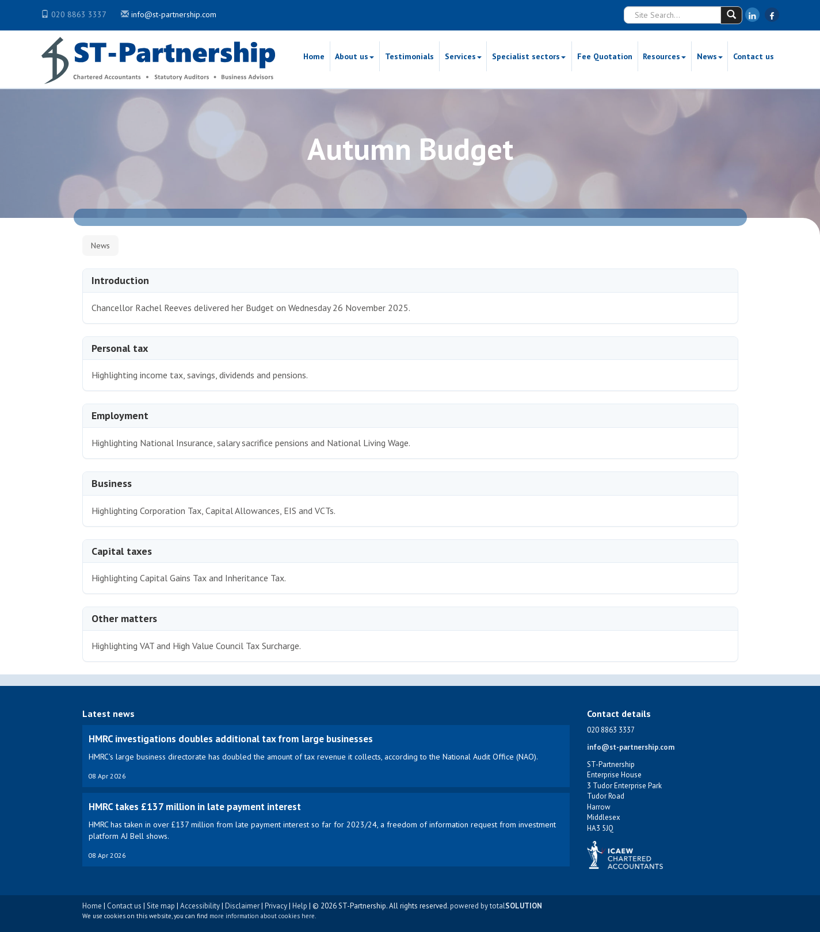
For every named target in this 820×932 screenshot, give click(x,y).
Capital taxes (121, 551)
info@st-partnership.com (173, 14)
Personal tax (119, 348)
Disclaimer (242, 906)
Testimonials (409, 56)
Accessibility (200, 906)
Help (299, 906)
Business (111, 483)
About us (354, 56)
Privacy (276, 906)
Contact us (753, 56)
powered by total (496, 906)
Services (463, 56)
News (710, 56)
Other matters (124, 618)
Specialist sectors (529, 56)
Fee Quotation (604, 56)
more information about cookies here (262, 916)
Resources (664, 56)
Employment (119, 415)
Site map (161, 906)
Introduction (120, 280)
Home (314, 56)
